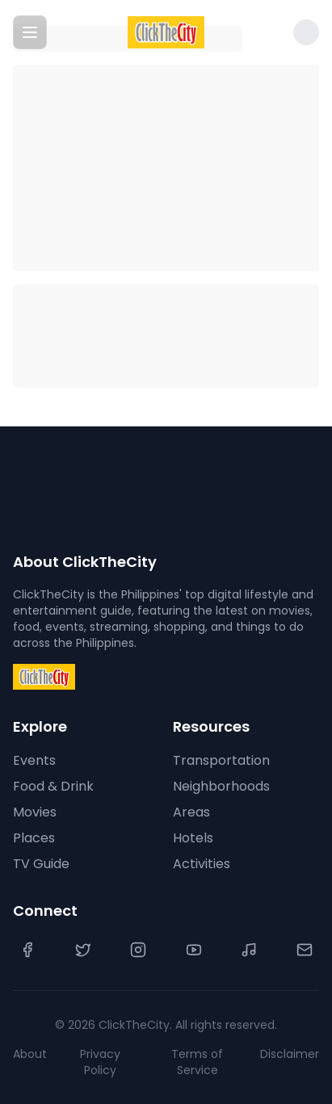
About (30, 1054)
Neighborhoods (221, 786)
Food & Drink (53, 786)
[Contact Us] (304, 949)
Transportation (221, 760)
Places (34, 838)
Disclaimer (289, 1054)
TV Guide (41, 863)
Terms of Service (197, 1062)
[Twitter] (83, 949)
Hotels (193, 838)
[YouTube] (193, 949)
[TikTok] (248, 949)
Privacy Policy (100, 1062)
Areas (191, 812)
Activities (201, 863)
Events (34, 760)
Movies (35, 812)
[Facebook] (27, 949)
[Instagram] (138, 949)
